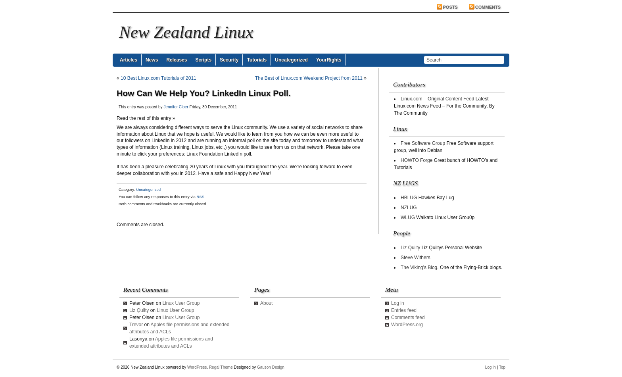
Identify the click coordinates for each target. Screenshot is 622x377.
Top (502, 367)
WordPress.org (407, 324)
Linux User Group (181, 303)
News (152, 60)
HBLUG (409, 197)
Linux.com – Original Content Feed (437, 99)
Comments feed (408, 317)
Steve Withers (415, 257)
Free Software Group (423, 143)
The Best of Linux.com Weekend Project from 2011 (309, 78)
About (266, 303)
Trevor (136, 324)
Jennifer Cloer (175, 107)
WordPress (197, 367)
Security (229, 60)
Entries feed (404, 310)
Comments (488, 7)
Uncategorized (291, 60)
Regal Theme (221, 367)
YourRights (329, 60)
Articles (128, 60)
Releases (176, 60)
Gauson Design (270, 367)
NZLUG (409, 207)
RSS (200, 196)
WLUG (408, 217)
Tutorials (257, 60)
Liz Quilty (410, 247)
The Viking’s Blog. (420, 267)
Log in (397, 303)
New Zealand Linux (186, 32)
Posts (450, 7)
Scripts (203, 60)
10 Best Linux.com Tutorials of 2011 (158, 78)
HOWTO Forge (416, 160)
